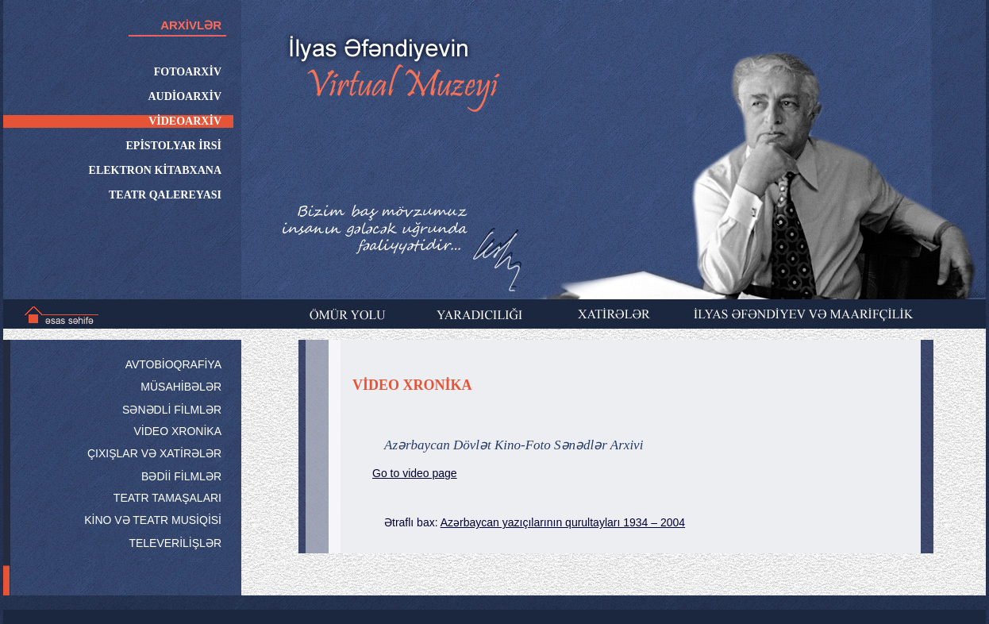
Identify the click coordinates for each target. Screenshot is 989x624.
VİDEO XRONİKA (177, 431)
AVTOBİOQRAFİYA (173, 364)
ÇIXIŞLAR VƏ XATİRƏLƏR (154, 453)
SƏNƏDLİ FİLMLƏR (171, 409)
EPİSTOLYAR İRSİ (174, 146)
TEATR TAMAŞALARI (167, 497)
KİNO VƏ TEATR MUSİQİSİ (152, 520)
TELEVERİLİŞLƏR (175, 543)
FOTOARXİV (187, 72)
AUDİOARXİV (184, 96)
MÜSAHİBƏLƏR (180, 386)
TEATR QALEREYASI (165, 195)
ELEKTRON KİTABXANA (155, 170)
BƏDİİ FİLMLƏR (181, 476)
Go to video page (414, 473)
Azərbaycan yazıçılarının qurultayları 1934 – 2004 (563, 522)
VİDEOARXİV (184, 121)
